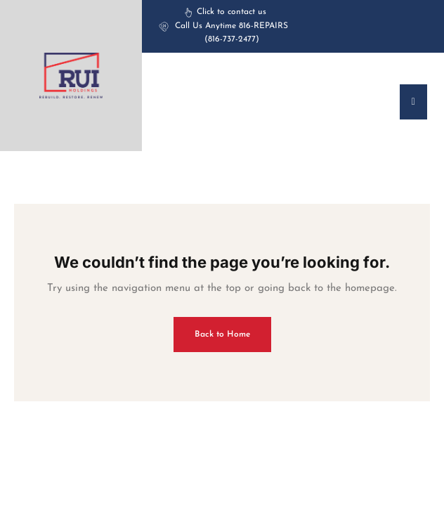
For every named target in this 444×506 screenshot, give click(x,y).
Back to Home (222, 334)
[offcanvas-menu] (413, 101)
